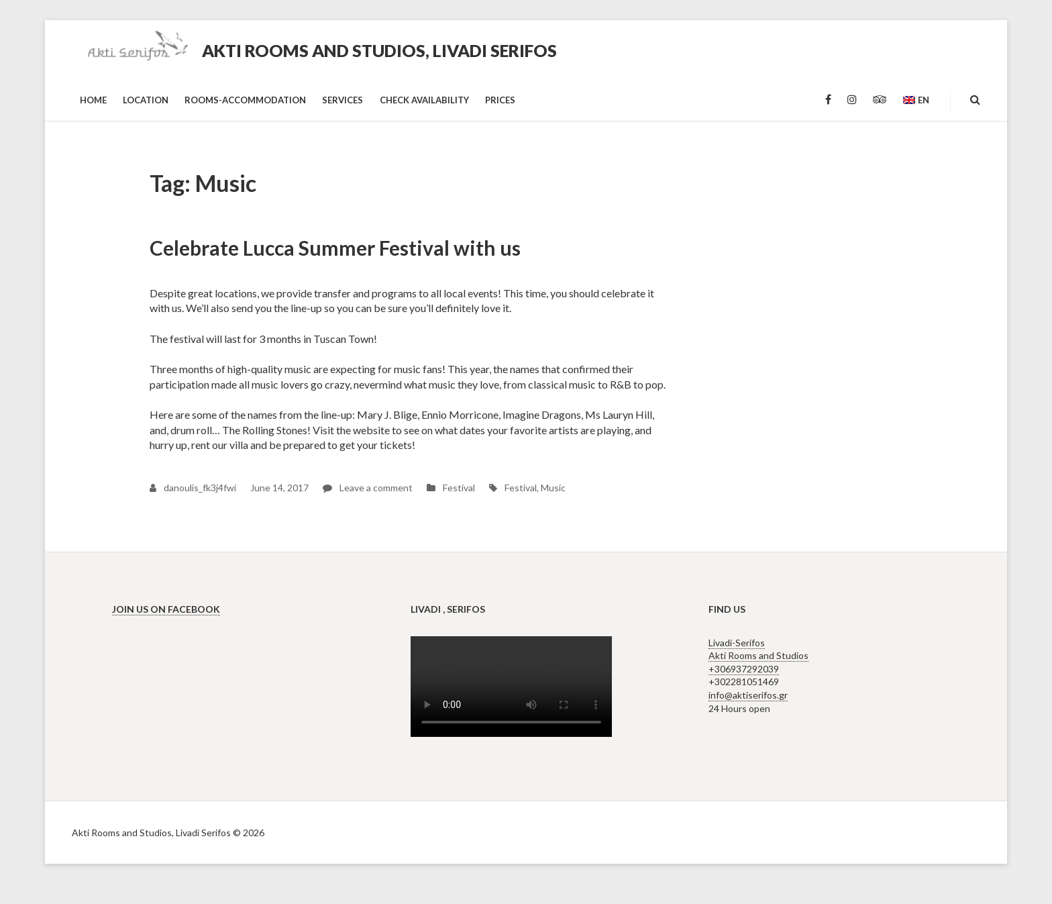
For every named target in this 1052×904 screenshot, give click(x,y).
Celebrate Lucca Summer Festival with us (335, 248)
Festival (459, 487)
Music (553, 487)
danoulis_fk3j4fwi (193, 487)
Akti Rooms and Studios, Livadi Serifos (379, 50)
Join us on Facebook (166, 609)
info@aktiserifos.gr (748, 695)
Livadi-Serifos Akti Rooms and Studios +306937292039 (758, 655)
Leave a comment (368, 487)
